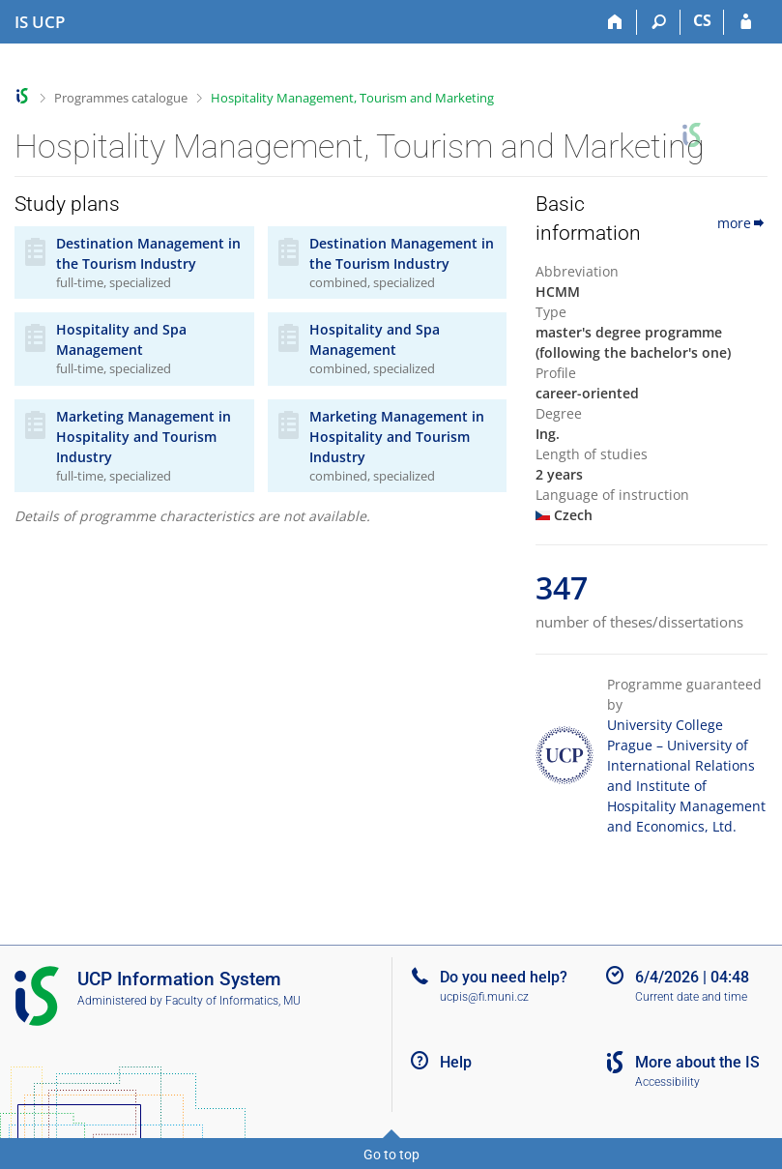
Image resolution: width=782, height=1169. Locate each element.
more (742, 223)
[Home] (615, 22)
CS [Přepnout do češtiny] (702, 20)
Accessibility (667, 1082)
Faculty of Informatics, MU (233, 1001)
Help (456, 1062)
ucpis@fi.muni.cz (484, 997)
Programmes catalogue (121, 97)
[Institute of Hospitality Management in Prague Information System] (39, 22)
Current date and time (691, 997)
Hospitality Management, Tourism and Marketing (352, 97)
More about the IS (697, 1062)
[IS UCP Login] (746, 22)
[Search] (659, 22)
